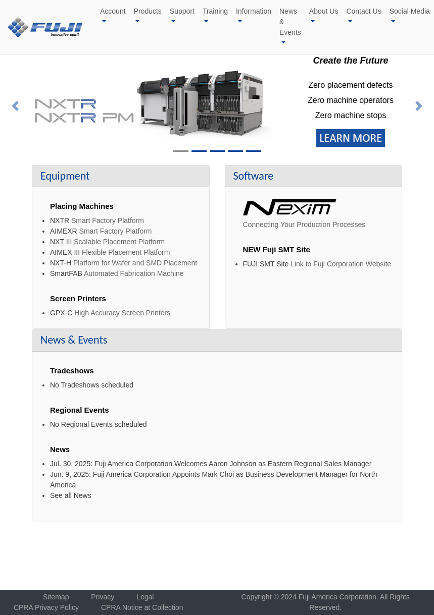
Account (113, 11)
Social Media (410, 11)
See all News (70, 495)
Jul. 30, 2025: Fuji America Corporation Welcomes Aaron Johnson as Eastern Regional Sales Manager (210, 464)
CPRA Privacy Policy (46, 607)
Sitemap (56, 597)
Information (253, 11)
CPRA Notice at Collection (142, 607)
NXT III (61, 242)
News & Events (290, 21)
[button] (15, 106)
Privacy (102, 597)
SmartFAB (66, 273)
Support (182, 11)
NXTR (59, 220)
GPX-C (61, 313)
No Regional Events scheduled (98, 424)
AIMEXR (63, 231)
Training (215, 11)
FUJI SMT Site (266, 264)
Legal (145, 597)
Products (148, 11)
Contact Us (363, 11)
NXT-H (60, 263)
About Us (324, 11)
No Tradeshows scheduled (91, 385)
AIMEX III (65, 252)
